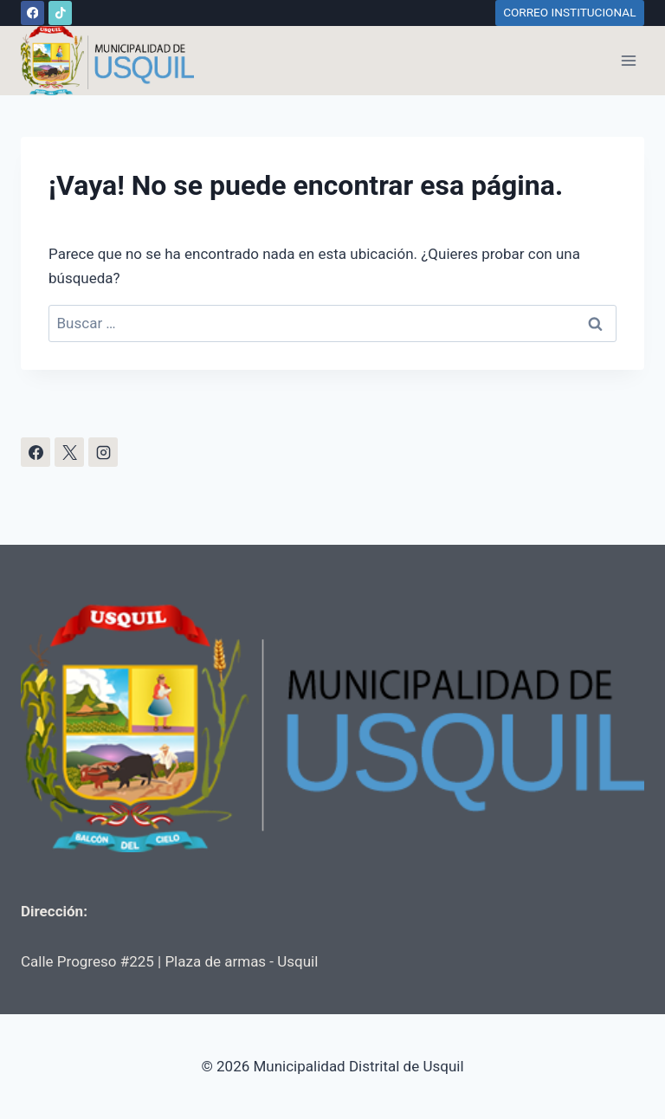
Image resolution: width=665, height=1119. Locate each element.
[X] (69, 452)
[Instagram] (103, 452)
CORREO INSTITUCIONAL (569, 12)
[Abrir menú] (628, 60)
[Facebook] (32, 12)
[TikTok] (60, 12)
